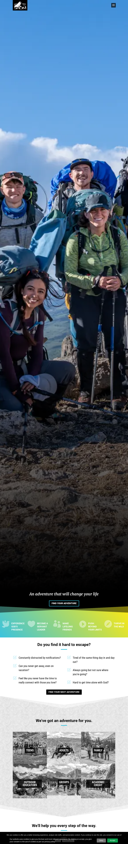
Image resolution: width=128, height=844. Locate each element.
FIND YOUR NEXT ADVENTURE (64, 692)
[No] (125, 838)
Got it (58, 841)
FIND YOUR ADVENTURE (64, 603)
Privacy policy (68, 841)
